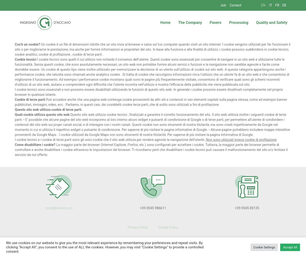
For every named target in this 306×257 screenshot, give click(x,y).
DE (284, 5)
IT (270, 5)
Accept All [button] (290, 247)
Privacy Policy (138, 227)
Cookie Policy (167, 227)
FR (277, 5)
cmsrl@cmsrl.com (59, 208)
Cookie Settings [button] (264, 247)
